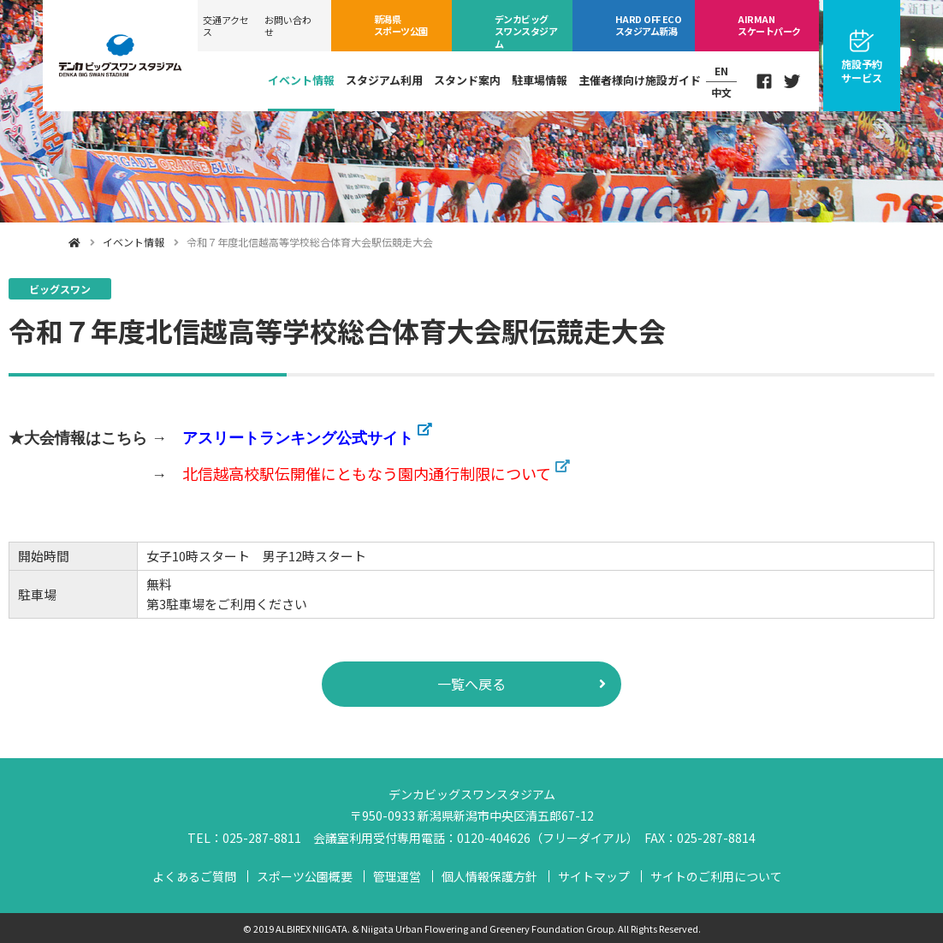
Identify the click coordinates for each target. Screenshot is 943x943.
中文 (721, 92)
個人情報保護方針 (489, 876)
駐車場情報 (539, 80)
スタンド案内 (467, 80)
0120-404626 (494, 837)
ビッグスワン (526, 31)
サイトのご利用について (716, 876)
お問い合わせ (287, 26)
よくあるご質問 (194, 876)
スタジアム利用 (384, 80)
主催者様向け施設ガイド (639, 80)
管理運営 (397, 876)
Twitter (792, 81)
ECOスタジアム (648, 25)
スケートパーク (769, 25)
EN (721, 70)
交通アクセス (226, 26)
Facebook (764, 81)
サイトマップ (594, 876)
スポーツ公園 (401, 25)
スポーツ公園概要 (305, 876)
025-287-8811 (261, 837)
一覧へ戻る (471, 683)
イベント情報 (301, 80)
